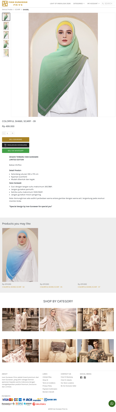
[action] (112, 403)
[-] (81, 377)
